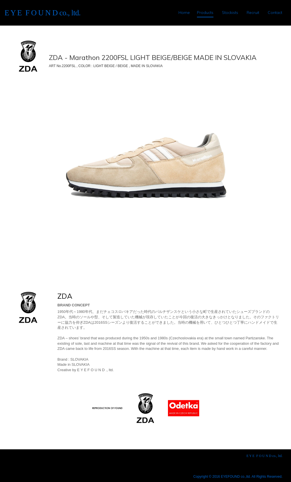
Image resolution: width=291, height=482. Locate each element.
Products (205, 12)
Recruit (253, 12)
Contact (275, 12)
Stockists (230, 12)
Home (184, 12)
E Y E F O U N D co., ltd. (42, 13)
